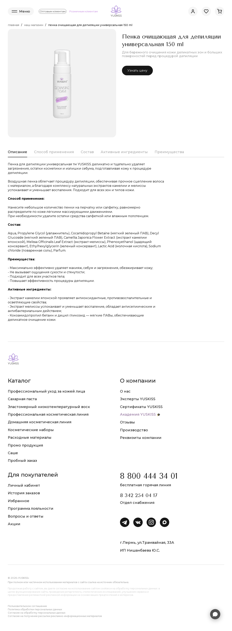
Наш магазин (33, 25)
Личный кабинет (24, 485)
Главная (13, 25)
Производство (134, 430)
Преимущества (169, 152)
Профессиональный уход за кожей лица (46, 391)
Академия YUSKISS (138, 414)
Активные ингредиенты (124, 152)
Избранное (18, 501)
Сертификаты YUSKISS (141, 407)
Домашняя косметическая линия (39, 422)
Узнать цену (137, 70)
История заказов (24, 493)
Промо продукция (25, 445)
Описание (17, 152)
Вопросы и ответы (25, 516)
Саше (13, 453)
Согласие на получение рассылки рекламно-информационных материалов (55, 616)
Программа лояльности (30, 508)
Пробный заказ (22, 460)
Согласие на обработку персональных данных (36, 612)
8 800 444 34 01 (149, 476)
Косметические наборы (31, 430)
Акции (14, 524)
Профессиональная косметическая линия (48, 414)
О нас (125, 391)
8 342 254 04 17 (138, 495)
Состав (87, 152)
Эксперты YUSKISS (137, 399)
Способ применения (54, 152)
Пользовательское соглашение (27, 606)
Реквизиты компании (140, 438)
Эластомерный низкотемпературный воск (49, 407)
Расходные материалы (29, 437)
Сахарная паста (22, 399)
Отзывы (127, 422)
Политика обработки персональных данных (35, 609)
